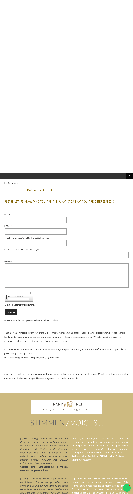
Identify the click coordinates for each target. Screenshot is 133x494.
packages (64, 341)
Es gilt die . (20, 305)
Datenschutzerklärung (23, 305)
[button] (127, 488)
